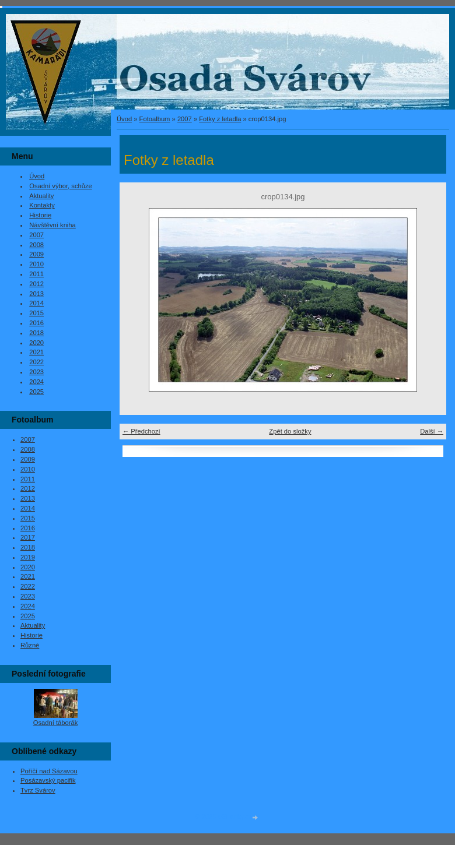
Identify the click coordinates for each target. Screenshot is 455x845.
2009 (36, 254)
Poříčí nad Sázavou (49, 770)
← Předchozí (141, 431)
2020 (36, 342)
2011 (36, 273)
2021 (36, 351)
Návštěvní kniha (52, 224)
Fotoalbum (154, 118)
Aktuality (41, 195)
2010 (36, 263)
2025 (36, 391)
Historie (40, 215)
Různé (29, 645)
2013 (36, 293)
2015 (36, 312)
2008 (36, 244)
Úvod (124, 118)
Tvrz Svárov (37, 790)
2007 (184, 118)
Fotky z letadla (220, 118)
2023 (36, 371)
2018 (36, 332)
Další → (431, 431)
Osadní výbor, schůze (60, 185)
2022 (36, 361)
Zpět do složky (290, 431)
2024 (36, 381)
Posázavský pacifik (48, 780)
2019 (27, 557)
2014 (36, 303)
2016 (36, 322)
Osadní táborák (55, 722)
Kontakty (42, 205)
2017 (27, 537)
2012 (36, 283)
